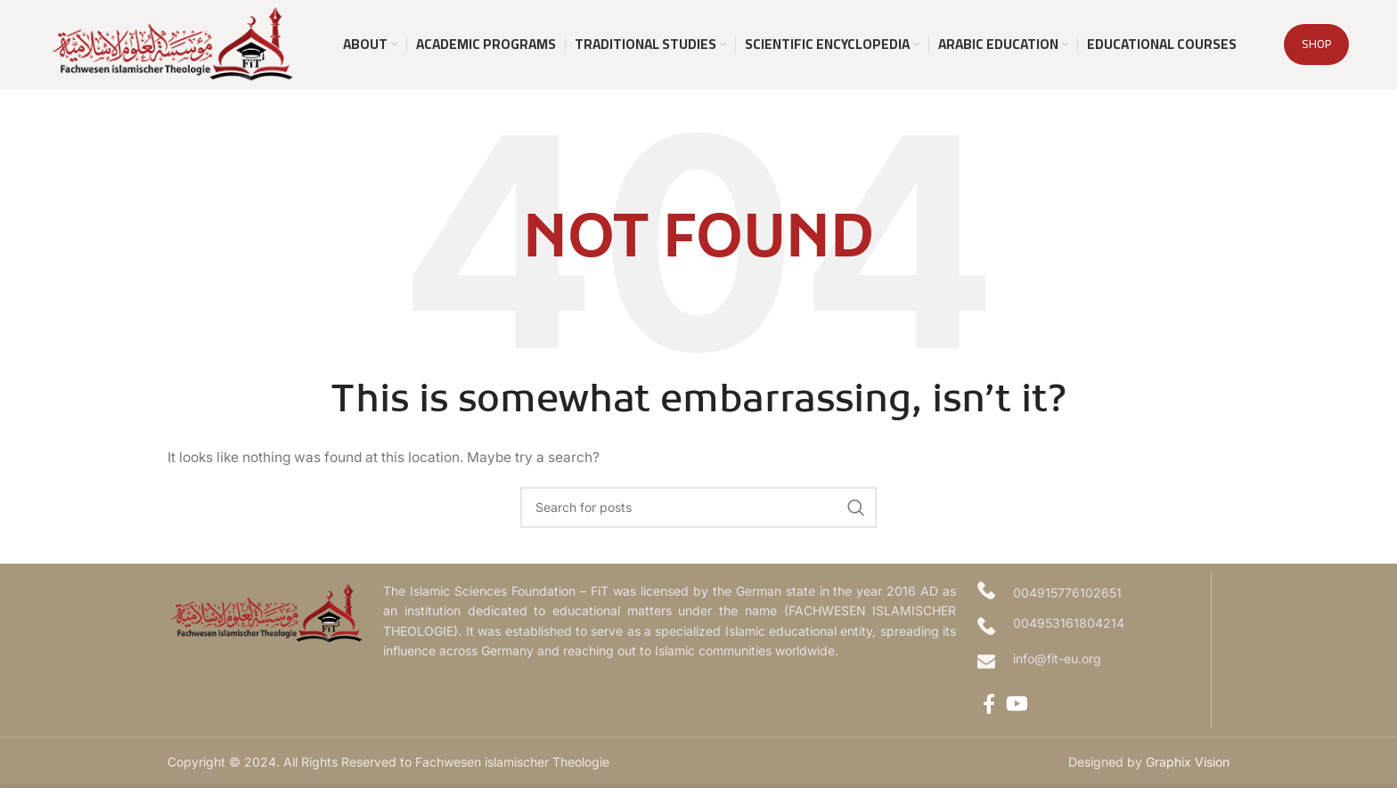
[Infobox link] (1089, 661)
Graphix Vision (1188, 761)
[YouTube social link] (1017, 703)
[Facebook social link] (989, 703)
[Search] (698, 507)
